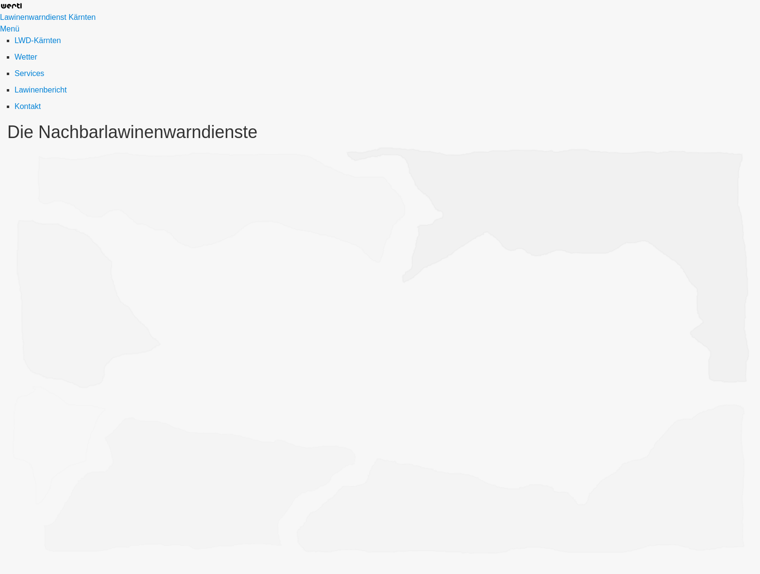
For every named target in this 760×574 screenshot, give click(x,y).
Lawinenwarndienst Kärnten (47, 17)
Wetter (26, 57)
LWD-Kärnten (38, 40)
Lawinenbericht (41, 90)
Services (29, 73)
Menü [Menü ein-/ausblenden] (9, 29)
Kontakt (28, 106)
